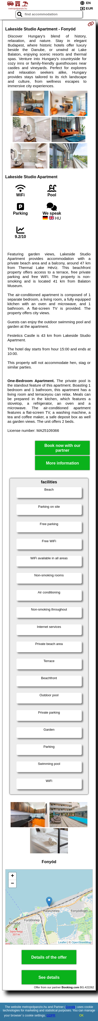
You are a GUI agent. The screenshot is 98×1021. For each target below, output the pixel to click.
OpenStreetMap (81, 942)
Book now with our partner (62, 447)
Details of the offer (49, 957)
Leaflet (62, 942)
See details (49, 977)
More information (62, 463)
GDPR (50, 1015)
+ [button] (12, 876)
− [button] (12, 884)
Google (70, 1007)
